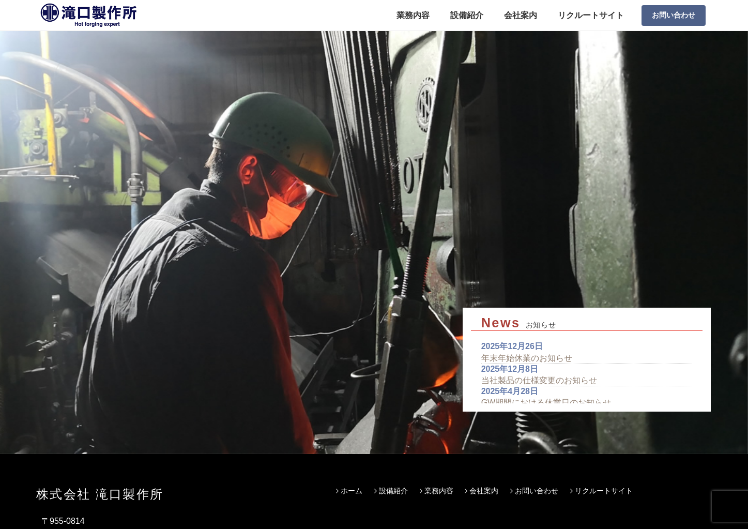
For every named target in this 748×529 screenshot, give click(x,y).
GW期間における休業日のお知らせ (546, 290)
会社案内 (520, 15)
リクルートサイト (591, 15)
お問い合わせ (673, 15)
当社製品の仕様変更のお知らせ (539, 267)
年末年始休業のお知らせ (526, 245)
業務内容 (413, 15)
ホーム (351, 365)
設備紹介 (466, 15)
